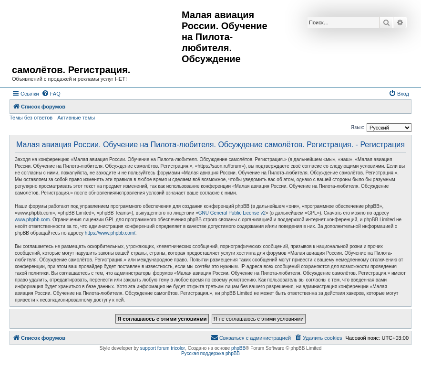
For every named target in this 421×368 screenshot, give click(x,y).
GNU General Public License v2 (232, 213)
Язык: (357, 127)
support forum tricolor (162, 348)
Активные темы (76, 117)
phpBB (238, 348)
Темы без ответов (31, 117)
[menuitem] (51, 93)
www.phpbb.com (32, 219)
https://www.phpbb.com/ (110, 233)
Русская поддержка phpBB (210, 353)
